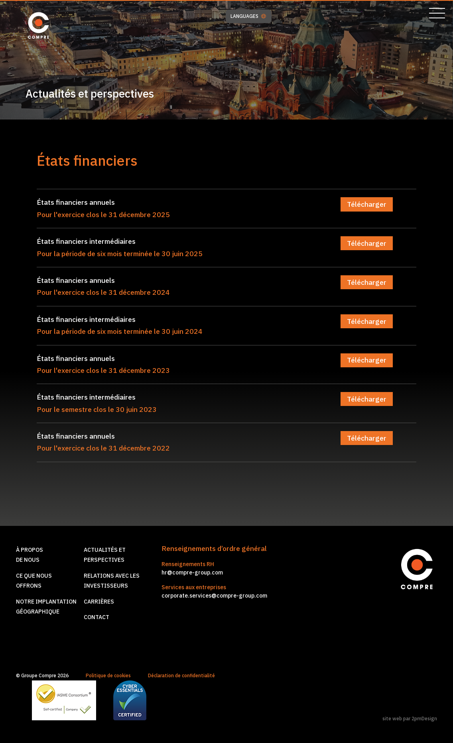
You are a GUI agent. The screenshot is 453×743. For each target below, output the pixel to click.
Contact (96, 617)
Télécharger (366, 204)
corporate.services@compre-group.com (214, 595)
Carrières (99, 601)
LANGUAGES (248, 16)
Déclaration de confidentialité (181, 675)
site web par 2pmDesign (409, 718)
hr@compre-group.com (192, 572)
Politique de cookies (108, 675)
